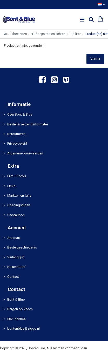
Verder (95, 59)
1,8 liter (75, 34)
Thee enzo (19, 34)
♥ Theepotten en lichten (48, 34)
